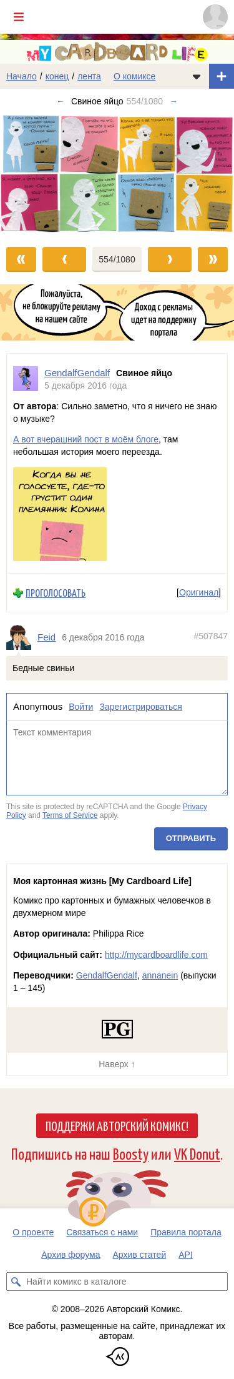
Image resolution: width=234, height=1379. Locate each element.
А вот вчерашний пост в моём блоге (85, 439)
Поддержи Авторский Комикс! (117, 1125)
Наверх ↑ (117, 1064)
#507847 (210, 636)
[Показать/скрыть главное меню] (19, 17)
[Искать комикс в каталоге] (15, 1281)
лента (89, 76)
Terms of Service (70, 814)
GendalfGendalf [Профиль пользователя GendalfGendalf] (77, 372)
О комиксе (134, 76)
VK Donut (197, 1153)
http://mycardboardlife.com (156, 955)
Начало (21, 76)
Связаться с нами (102, 1232)
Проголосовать (55, 592)
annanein (160, 975)
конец (57, 76)
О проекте (33, 1232)
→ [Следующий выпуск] (173, 101)
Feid (46, 637)
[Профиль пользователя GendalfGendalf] (25, 379)
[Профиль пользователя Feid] (21, 637)
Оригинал (198, 592)
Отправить (191, 838)
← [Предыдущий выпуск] (60, 101)
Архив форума (70, 1255)
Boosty (131, 1153)
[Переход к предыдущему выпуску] (29, 174)
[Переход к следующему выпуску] (117, 174)
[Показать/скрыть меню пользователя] (215, 17)
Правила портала (186, 1232)
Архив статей (140, 1255)
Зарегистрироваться (140, 707)
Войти (81, 707)
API (185, 1255)
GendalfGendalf (106, 975)
